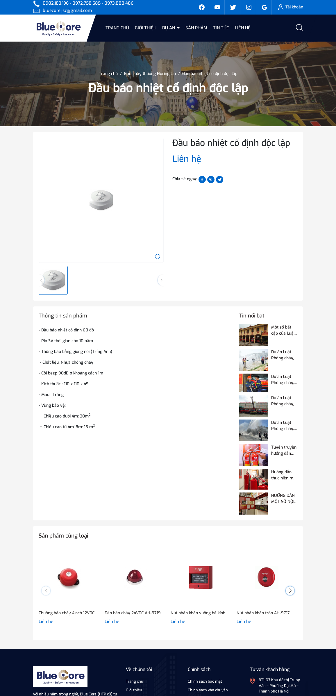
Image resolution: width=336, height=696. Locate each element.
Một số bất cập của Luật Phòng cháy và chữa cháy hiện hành (283, 330)
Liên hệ (243, 28)
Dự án (169, 28)
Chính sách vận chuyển (208, 690)
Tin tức (221, 28)
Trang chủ (117, 28)
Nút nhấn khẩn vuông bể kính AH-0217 (201, 613)
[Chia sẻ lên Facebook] (202, 179)
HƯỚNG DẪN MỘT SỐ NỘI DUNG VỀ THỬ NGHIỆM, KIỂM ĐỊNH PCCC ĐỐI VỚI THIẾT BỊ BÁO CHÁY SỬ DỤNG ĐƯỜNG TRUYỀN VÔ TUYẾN (284, 499)
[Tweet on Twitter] (219, 179)
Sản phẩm (196, 28)
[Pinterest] (211, 179)
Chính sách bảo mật (205, 681)
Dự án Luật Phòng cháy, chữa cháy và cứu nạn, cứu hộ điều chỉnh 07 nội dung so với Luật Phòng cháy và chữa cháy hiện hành (283, 426)
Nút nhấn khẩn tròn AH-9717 (263, 613)
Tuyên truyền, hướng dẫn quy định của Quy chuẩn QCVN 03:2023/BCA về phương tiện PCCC (284, 450)
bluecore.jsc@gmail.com (67, 10)
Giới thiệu (145, 28)
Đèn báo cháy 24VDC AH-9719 (133, 613)
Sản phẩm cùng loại (63, 535)
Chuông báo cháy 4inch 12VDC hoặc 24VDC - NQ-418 (69, 613)
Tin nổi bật (251, 315)
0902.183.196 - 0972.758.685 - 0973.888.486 (88, 3)
